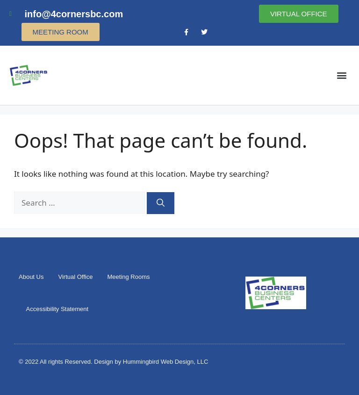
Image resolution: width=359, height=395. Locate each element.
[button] (342, 75)
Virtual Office (75, 276)
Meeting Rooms (128, 276)
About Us (31, 276)
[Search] (160, 203)
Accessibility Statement (57, 308)
